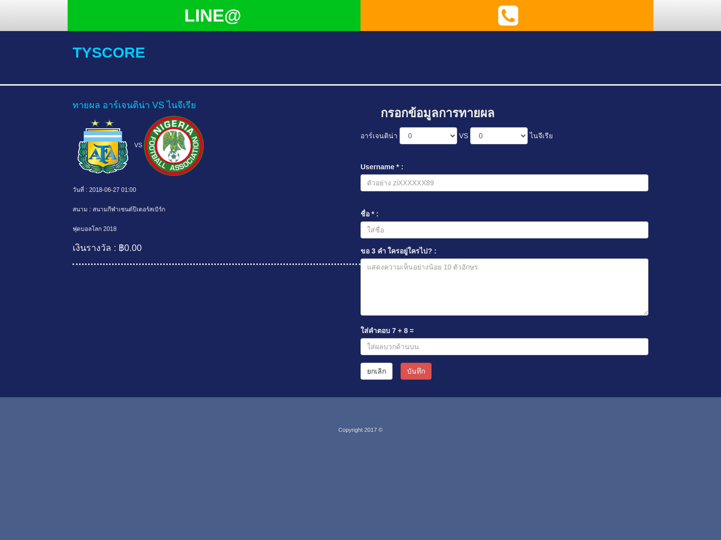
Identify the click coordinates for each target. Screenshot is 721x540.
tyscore (109, 52)
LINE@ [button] (212, 15)
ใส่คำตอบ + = (387, 331)
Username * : (382, 167)
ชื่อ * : (369, 214)
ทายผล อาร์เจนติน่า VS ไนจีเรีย (134, 105)
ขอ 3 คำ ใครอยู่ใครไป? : (398, 251)
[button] (508, 15)
